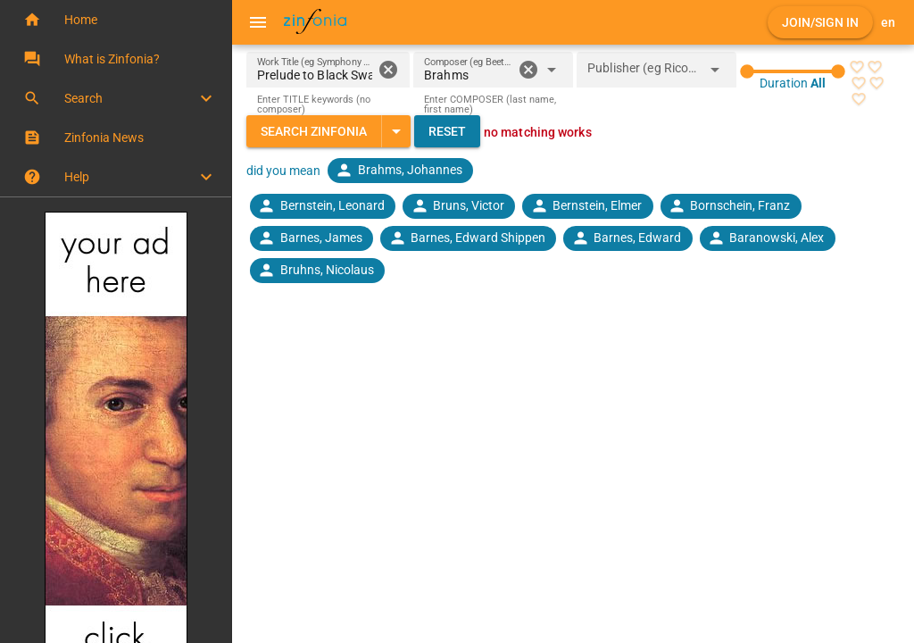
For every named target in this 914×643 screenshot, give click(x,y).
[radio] (857, 67)
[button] (115, 19)
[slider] (792, 71)
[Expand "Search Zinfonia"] (396, 131)
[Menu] (258, 22)
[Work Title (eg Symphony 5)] (314, 70)
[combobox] (468, 75)
